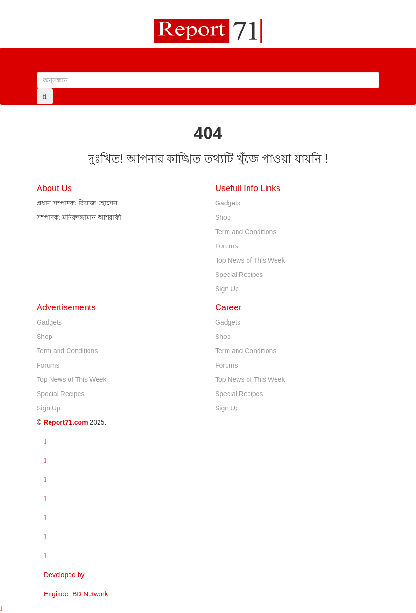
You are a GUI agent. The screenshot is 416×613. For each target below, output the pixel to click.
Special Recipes (239, 274)
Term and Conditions (245, 231)
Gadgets (227, 203)
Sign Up (227, 289)
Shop (223, 217)
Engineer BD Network (76, 594)
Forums (226, 246)
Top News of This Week (250, 260)
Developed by (64, 575)
